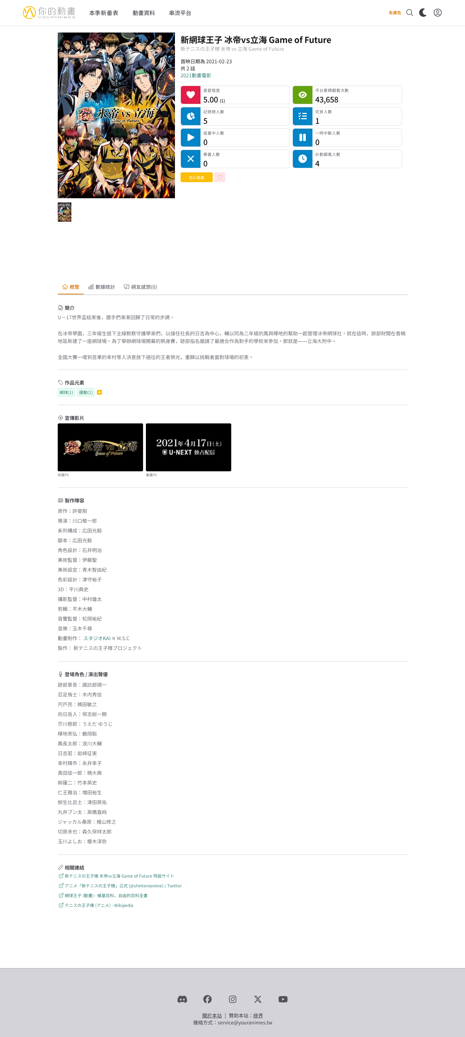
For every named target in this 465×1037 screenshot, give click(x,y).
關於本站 (212, 1015)
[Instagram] (232, 999)
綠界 (258, 1015)
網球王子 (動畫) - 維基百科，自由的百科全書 (103, 895)
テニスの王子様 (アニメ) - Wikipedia (95, 905)
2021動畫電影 (196, 75)
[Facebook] (207, 999)
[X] (257, 999)
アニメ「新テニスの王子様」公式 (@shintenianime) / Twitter (120, 885)
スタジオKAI (97, 638)
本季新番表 (104, 12)
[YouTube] (283, 999)
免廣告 (395, 12)
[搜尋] (410, 12)
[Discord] (182, 999)
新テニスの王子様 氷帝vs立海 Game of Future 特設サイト (116, 876)
